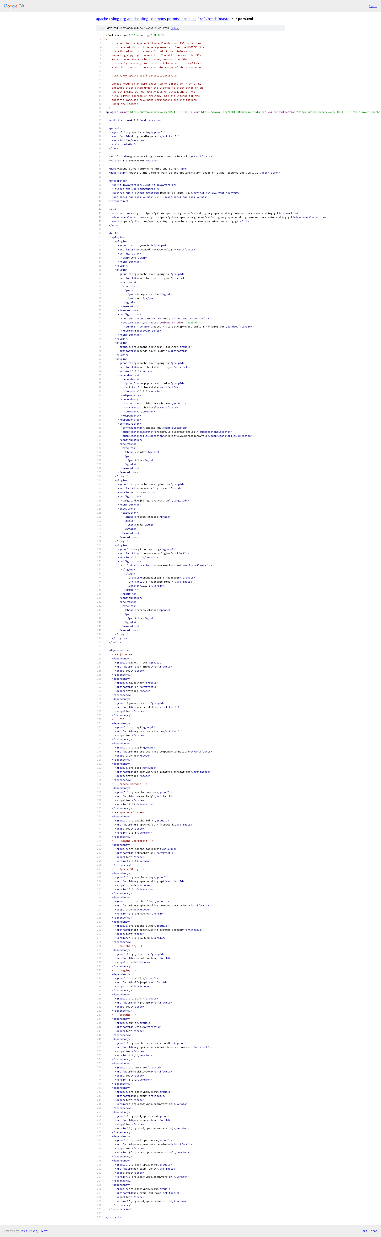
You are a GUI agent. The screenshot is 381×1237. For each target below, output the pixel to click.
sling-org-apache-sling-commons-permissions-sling (153, 18)
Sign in (373, 6)
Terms (44, 1231)
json (374, 1231)
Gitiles (23, 1231)
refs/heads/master (215, 18)
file (175, 28)
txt (364, 1231)
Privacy (33, 1231)
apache (102, 18)
